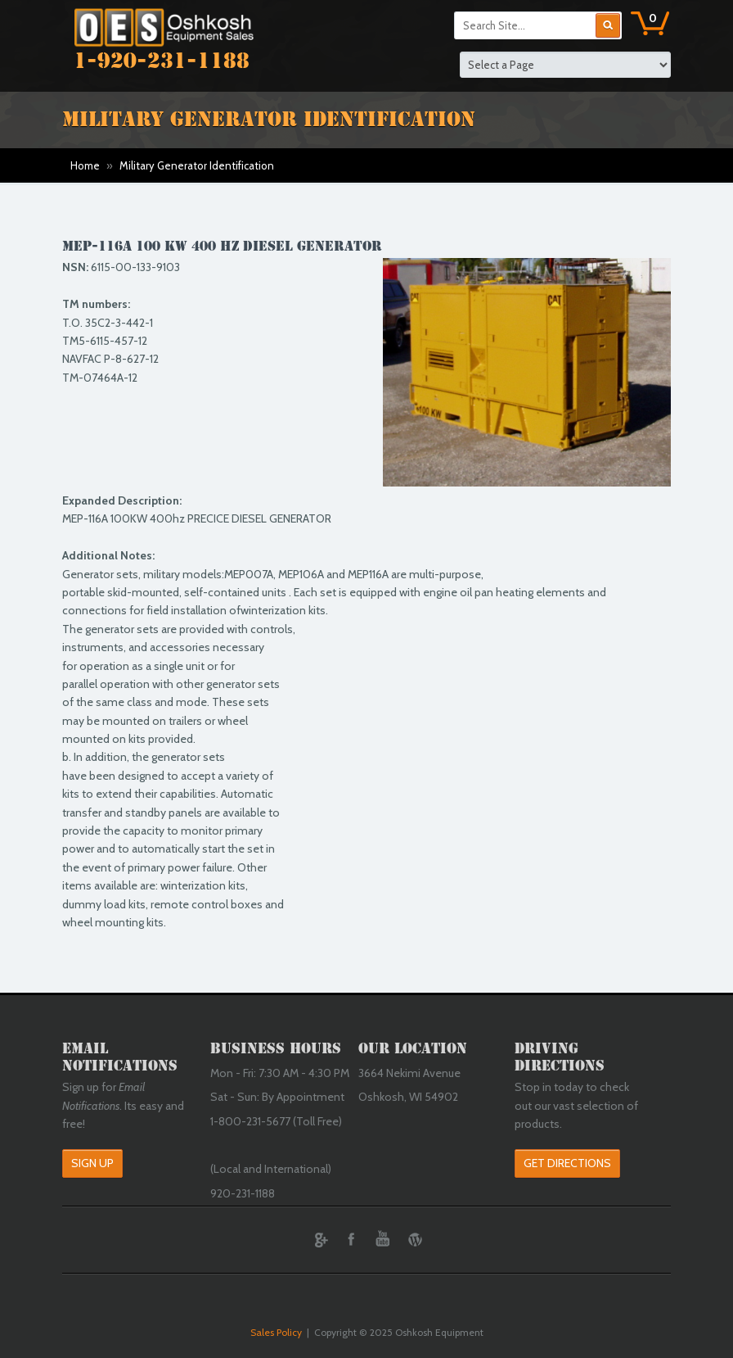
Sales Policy (276, 1332)
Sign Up (92, 1163)
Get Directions (567, 1163)
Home (85, 165)
